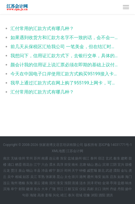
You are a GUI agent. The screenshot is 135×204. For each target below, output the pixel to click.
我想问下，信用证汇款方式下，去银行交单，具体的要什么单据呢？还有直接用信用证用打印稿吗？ (64, 55)
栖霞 (18, 165)
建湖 (29, 189)
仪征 (82, 189)
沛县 (44, 171)
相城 (18, 177)
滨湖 (105, 165)
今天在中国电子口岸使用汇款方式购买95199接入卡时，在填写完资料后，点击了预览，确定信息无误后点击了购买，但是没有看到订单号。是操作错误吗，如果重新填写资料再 (64, 73)
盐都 (120, 183)
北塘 (82, 165)
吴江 (33, 177)
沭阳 (94, 195)
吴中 (10, 177)
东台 (37, 189)
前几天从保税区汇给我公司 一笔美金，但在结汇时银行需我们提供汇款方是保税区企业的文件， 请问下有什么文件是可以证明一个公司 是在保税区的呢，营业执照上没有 (64, 46)
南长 (75, 165)
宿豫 (86, 195)
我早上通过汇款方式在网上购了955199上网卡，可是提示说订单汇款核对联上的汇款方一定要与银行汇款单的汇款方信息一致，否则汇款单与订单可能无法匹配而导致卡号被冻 (64, 83)
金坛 (124, 171)
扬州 (78, 158)
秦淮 (116, 158)
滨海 (6, 189)
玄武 (109, 158)
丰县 (37, 171)
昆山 (60, 177)
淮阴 (67, 183)
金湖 (105, 183)
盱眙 (98, 183)
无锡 (14, 158)
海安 (98, 177)
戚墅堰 (92, 171)
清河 (52, 183)
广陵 (52, 189)
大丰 (44, 189)
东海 (29, 183)
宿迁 (101, 158)
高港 (40, 195)
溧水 (52, 165)
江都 (67, 189)
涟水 (82, 183)
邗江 (60, 189)
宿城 (79, 195)
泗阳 (101, 195)
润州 (105, 189)
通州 (90, 177)
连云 (6, 183)
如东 (105, 177)
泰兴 (71, 195)
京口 (98, 189)
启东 (113, 177)
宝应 (75, 189)
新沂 (60, 171)
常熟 (41, 177)
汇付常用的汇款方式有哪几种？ (42, 28)
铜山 (29, 171)
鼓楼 (128, 165)
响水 (128, 183)
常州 (29, 158)
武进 (109, 171)
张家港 (51, 177)
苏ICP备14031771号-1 (115, 145)
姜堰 (48, 195)
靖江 (63, 195)
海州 (14, 183)
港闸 (82, 177)
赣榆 (21, 183)
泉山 (21, 171)
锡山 (90, 165)
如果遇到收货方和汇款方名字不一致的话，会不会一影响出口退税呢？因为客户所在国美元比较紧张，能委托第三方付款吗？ (64, 37)
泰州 (93, 158)
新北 (101, 171)
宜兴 (120, 165)
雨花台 (28, 165)
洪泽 (90, 183)
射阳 (21, 189)
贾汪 (14, 171)
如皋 (120, 177)
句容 (25, 195)
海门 (128, 177)
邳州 (67, 171)
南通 (44, 158)
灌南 (44, 183)
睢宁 (52, 171)
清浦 (75, 183)
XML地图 (58, 151)
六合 (44, 165)
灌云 (37, 183)
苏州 (37, 158)
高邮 (90, 189)
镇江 (86, 158)
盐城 (71, 158)
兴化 (56, 195)
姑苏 (26, 177)
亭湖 (113, 183)
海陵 (33, 195)
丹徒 (113, 189)
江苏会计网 (74, 151)
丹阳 (120, 189)
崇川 (75, 177)
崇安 (67, 165)
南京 (6, 158)
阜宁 (14, 189)
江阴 (113, 165)
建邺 (124, 158)
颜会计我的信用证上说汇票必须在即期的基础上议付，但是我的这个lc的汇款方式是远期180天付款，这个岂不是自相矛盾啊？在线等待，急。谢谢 (64, 64)
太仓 (67, 177)
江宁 (37, 165)
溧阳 (116, 171)
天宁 (75, 171)
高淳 (60, 165)
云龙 (6, 171)
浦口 (10, 165)
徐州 (21, 158)
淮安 (63, 158)
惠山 (98, 165)
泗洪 (109, 195)
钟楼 (82, 171)
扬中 (128, 189)
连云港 (54, 158)
